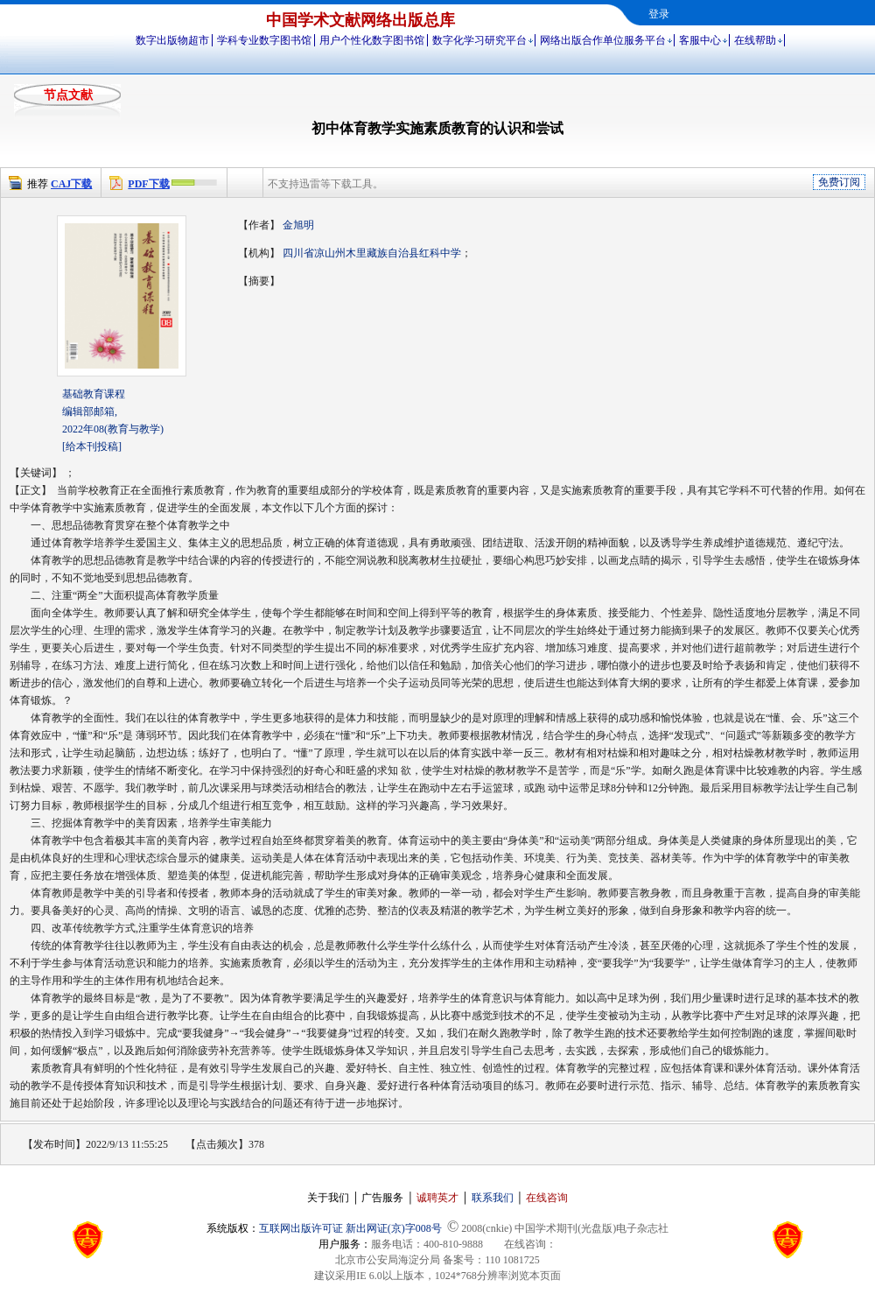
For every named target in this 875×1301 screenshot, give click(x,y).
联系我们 (493, 1198)
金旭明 (298, 225)
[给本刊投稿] (92, 446)
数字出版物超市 (172, 40)
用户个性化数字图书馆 (371, 40)
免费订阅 (839, 182)
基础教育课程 (93, 394)
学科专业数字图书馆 (264, 40)
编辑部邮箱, (89, 411)
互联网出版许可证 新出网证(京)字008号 (350, 1228)
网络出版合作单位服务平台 (603, 40)
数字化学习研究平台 (479, 40)
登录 (658, 14)
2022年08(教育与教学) (113, 429)
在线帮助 (755, 40)
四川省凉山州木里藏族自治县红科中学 (372, 253)
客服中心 (700, 40)
